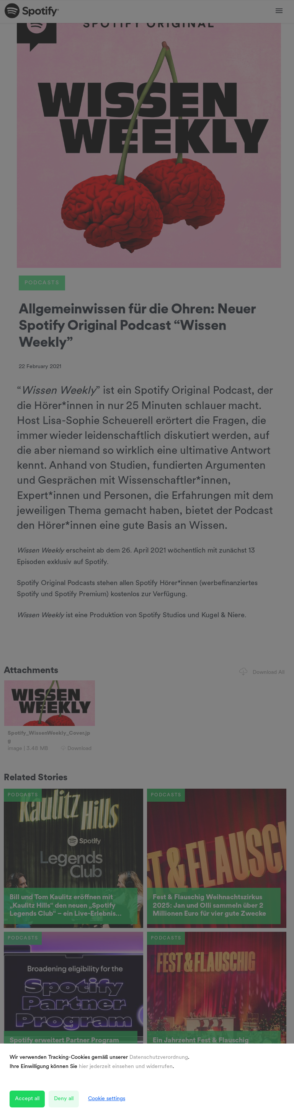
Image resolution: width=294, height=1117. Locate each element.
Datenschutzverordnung (158, 1057)
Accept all (27, 1099)
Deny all (64, 1099)
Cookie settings (106, 1099)
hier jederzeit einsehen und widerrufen (126, 1067)
